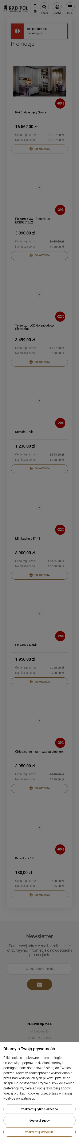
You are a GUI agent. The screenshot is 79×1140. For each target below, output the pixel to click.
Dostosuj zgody (39, 1120)
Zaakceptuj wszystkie (39, 1132)
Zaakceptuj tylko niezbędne (39, 1109)
